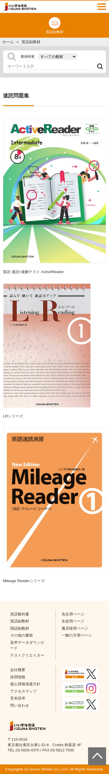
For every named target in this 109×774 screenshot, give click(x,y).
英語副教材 (19, 621)
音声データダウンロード (27, 645)
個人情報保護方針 (25, 684)
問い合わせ (19, 705)
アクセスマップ (23, 691)
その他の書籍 (21, 635)
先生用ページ (73, 614)
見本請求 (17, 698)
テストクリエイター (27, 655)
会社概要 (17, 670)
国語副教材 (19, 628)
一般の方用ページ (77, 635)
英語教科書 (19, 614)
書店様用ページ (75, 628)
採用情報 (17, 677)
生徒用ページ (73, 621)
